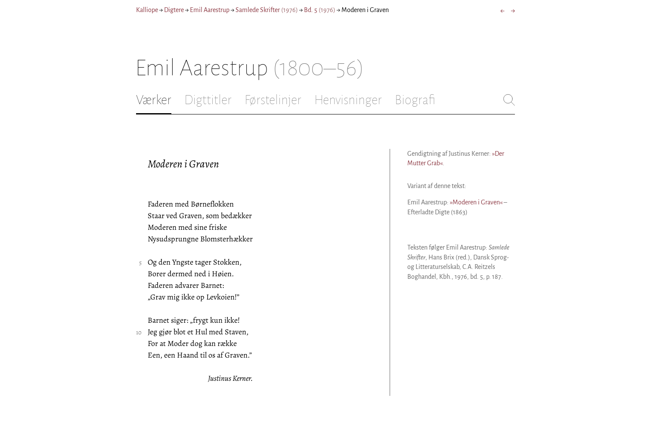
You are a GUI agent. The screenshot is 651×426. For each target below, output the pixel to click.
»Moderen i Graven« (476, 202)
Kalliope (147, 9)
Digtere (174, 9)
